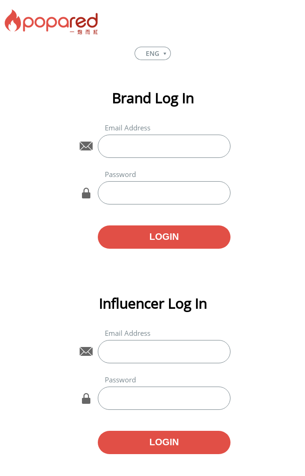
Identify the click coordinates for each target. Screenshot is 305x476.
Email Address (127, 127)
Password (120, 174)
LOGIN (164, 236)
